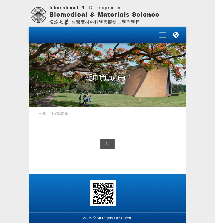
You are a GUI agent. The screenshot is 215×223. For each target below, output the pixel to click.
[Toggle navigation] (163, 33)
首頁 (42, 110)
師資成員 (60, 110)
